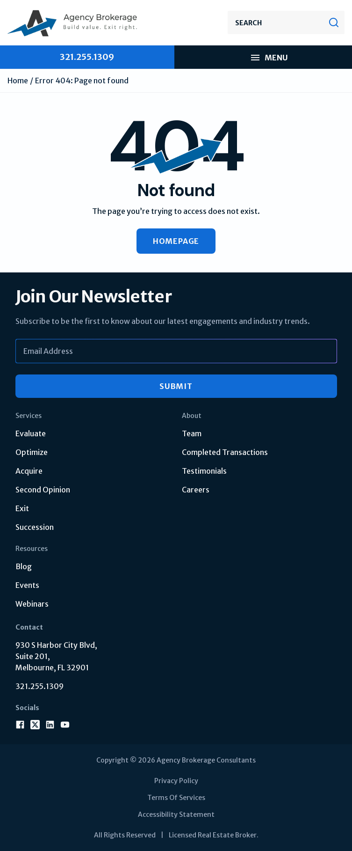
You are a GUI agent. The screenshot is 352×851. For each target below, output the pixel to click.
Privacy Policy (176, 781)
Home (17, 80)
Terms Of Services (176, 797)
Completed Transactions (225, 452)
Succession (34, 527)
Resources (31, 548)
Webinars (32, 604)
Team (191, 433)
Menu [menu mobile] (269, 57)
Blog (23, 566)
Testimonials (204, 471)
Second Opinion (42, 489)
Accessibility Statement (176, 814)
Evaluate (30, 433)
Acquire (29, 471)
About (191, 415)
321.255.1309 (39, 686)
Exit (22, 508)
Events (27, 585)
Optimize (31, 452)
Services (28, 415)
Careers (195, 489)
